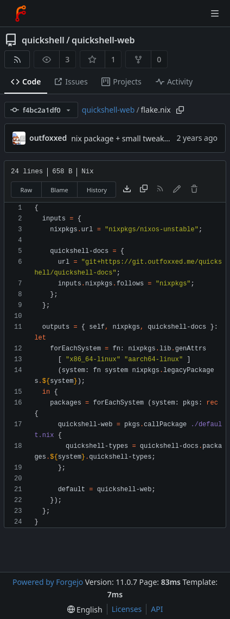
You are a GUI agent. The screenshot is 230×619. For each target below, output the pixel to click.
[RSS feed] (17, 59)
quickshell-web (103, 40)
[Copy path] (180, 110)
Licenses (127, 609)
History (97, 190)
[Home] (20, 13)
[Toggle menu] (215, 13)
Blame (59, 190)
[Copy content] (144, 189)
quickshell (43, 40)
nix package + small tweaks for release (139, 138)
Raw (27, 190)
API (157, 609)
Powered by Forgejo (47, 582)
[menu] (85, 609)
